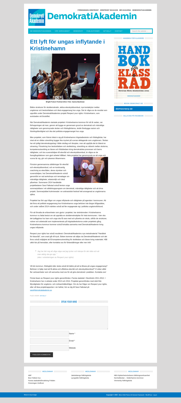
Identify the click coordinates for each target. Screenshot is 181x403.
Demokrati (85, 31)
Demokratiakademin (40, 13)
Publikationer (100, 31)
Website (72, 353)
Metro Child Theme (121, 400)
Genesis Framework (136, 400)
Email (71, 346)
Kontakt (131, 31)
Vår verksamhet (65, 31)
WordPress (148, 400)
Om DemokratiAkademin (41, 31)
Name (71, 339)
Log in (155, 400)
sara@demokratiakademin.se (42, 295)
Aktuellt (118, 31)
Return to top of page (31, 400)
